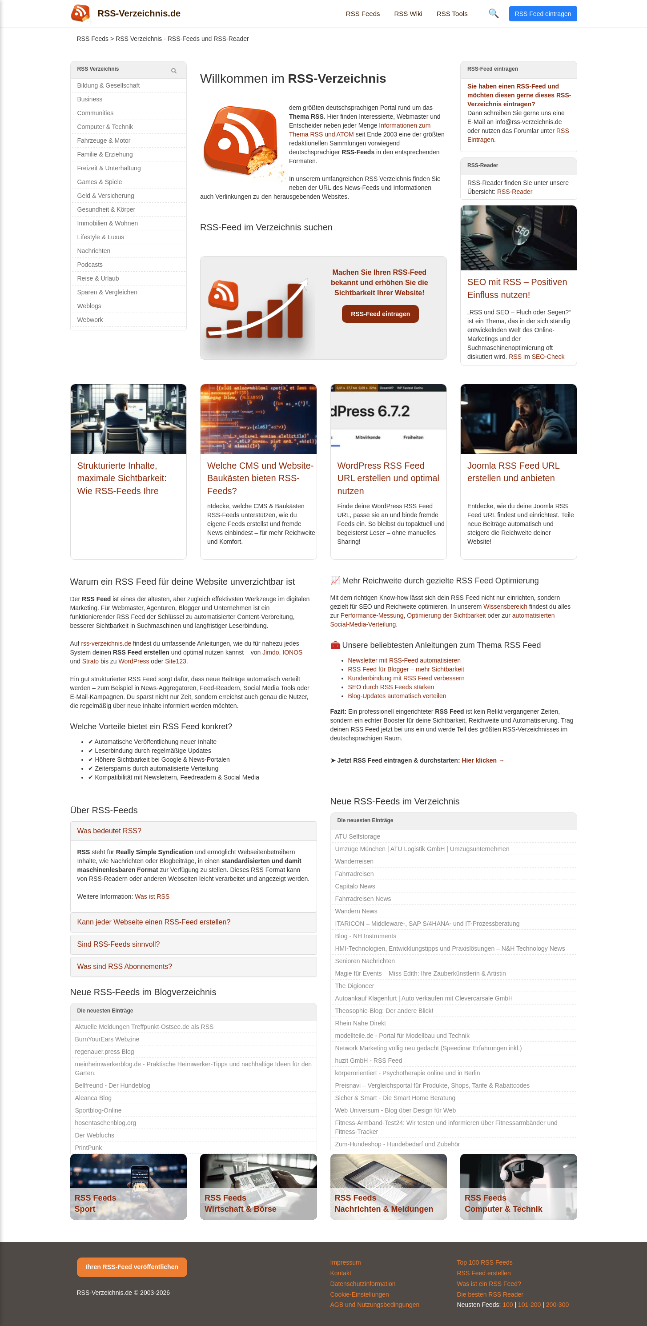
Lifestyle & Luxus (101, 237)
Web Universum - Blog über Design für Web (395, 1110)
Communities (95, 113)
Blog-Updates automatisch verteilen (397, 695)
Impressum (345, 1262)
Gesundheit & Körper (106, 209)
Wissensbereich (505, 606)
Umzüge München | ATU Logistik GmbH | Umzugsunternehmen (422, 848)
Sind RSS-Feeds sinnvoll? (118, 944)
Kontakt (340, 1273)
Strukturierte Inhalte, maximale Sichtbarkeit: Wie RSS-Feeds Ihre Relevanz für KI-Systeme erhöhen (126, 491)
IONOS (292, 652)
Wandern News (356, 911)
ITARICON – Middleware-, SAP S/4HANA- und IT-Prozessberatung (427, 923)
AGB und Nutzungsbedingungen (375, 1304)
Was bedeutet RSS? (109, 831)
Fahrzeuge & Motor (104, 140)
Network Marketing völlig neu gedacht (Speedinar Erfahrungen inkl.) (428, 1048)
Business (90, 99)
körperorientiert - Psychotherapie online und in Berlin (407, 1073)
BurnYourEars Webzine (107, 1039)
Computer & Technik (105, 126)
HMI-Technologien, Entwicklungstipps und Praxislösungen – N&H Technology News (450, 948)
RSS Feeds (363, 13)
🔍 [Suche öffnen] (493, 13)
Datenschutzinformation (363, 1283)
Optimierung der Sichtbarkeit (446, 615)
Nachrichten (94, 250)
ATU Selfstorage (358, 836)
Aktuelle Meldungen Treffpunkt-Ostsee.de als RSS (144, 1026)
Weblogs (89, 305)
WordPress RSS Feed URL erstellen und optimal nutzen (388, 478)
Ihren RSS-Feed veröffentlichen (132, 1266)
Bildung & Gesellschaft (108, 85)
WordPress (133, 661)
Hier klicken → (483, 760)
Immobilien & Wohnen (107, 223)
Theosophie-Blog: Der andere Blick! (384, 1010)
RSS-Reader (514, 191)
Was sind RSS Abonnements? (125, 966)
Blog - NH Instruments (366, 936)
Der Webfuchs (94, 1135)
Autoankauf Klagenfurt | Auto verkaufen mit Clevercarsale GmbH (424, 998)
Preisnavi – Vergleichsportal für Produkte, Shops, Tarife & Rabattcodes (432, 1085)
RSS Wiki (408, 13)
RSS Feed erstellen (484, 1273)
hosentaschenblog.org (106, 1122)
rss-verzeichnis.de (106, 643)
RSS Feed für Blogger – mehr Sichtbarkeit (406, 669)
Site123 (175, 661)
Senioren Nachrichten (365, 960)
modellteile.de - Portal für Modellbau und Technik (402, 1035)
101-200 (529, 1304)
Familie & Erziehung (105, 154)
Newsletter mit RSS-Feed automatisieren (404, 660)
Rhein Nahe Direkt (360, 1023)
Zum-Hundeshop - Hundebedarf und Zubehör (397, 1144)
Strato (90, 661)
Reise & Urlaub (98, 278)
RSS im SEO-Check (536, 356)
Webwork (90, 319)
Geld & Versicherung (105, 195)
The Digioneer (354, 985)
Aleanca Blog (93, 1097)
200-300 (557, 1304)
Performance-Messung (372, 615)
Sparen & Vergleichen (107, 292)
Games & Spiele (99, 181)
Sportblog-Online (98, 1110)
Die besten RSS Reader (490, 1294)
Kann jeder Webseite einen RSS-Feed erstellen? (154, 922)
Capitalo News (355, 886)
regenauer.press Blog (104, 1051)
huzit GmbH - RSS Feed (368, 1060)
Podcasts (90, 264)
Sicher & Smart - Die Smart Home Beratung (395, 1097)
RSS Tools (452, 13)
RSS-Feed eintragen (380, 313)
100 (507, 1304)
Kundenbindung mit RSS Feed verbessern (406, 678)
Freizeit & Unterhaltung (109, 168)
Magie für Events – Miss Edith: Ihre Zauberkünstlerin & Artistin (420, 973)
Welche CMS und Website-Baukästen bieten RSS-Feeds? (260, 478)
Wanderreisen (354, 861)
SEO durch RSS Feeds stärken (391, 687)
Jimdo (270, 652)
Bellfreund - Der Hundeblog (113, 1085)
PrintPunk (88, 1147)
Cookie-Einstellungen (359, 1294)
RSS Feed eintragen (543, 13)
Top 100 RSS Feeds (485, 1262)
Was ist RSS (152, 896)
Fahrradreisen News (363, 898)
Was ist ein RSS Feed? (489, 1283)
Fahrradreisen (354, 873)
